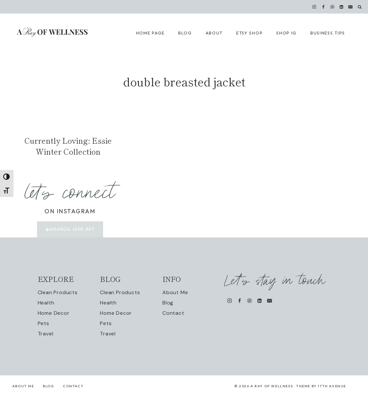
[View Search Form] (359, 7)
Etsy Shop (249, 32)
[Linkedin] (341, 7)
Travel (45, 334)
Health (46, 303)
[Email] (350, 7)
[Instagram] (314, 7)
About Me (175, 292)
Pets (43, 323)
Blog (167, 303)
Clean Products (58, 292)
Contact (173, 313)
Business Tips (327, 32)
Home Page (150, 32)
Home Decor (54, 313)
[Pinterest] (332, 7)
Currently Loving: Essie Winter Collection (68, 146)
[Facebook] (323, 7)
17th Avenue (332, 386)
